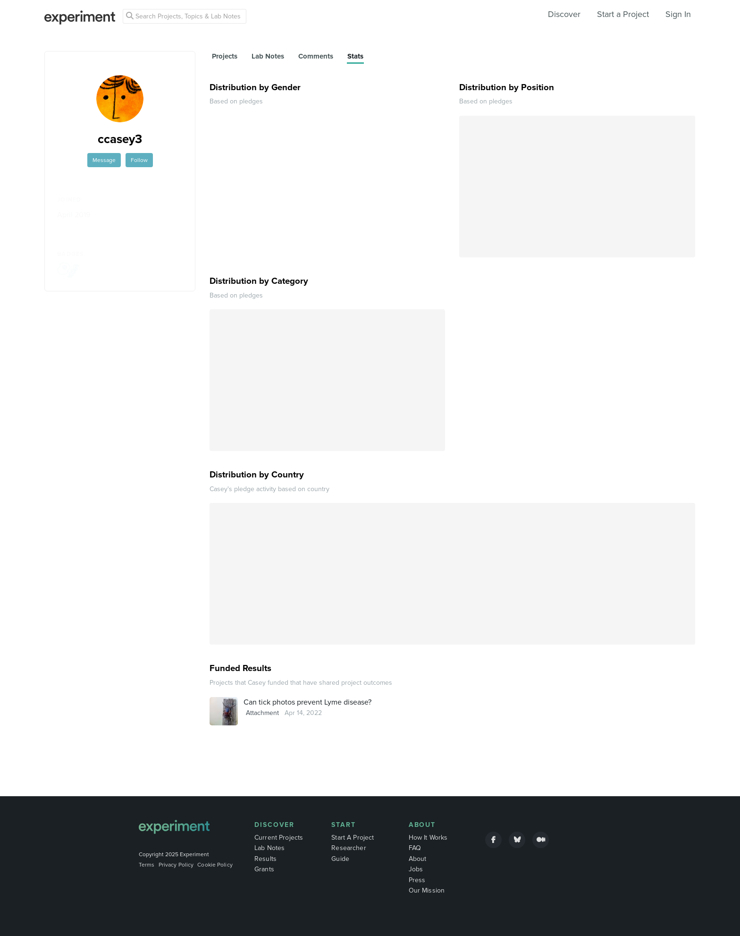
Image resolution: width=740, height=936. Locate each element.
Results (265, 859)
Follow (139, 160)
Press (417, 880)
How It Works (428, 838)
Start (343, 825)
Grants (264, 869)
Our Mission (427, 890)
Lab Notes (269, 848)
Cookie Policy (215, 864)
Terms (147, 864)
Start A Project (352, 838)
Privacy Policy (176, 864)
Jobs (416, 869)
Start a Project (623, 14)
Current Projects (278, 838)
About (422, 825)
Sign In (678, 14)
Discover (564, 14)
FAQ (415, 848)
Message (104, 160)
